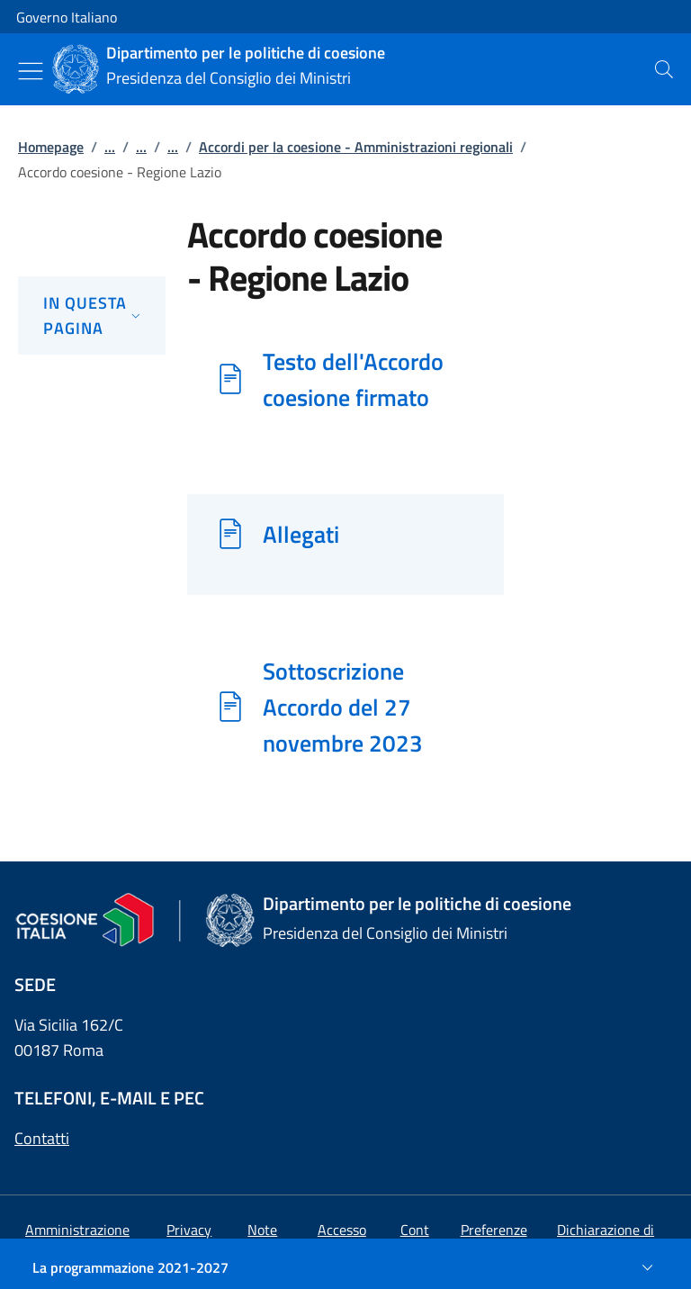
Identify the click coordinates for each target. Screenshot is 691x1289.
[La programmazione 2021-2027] (345, 1267)
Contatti (41, 1138)
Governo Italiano (66, 17)
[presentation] (664, 69)
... (109, 147)
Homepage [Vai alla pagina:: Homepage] (51, 147)
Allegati (301, 534)
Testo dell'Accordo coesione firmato (353, 379)
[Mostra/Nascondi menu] (30, 71)
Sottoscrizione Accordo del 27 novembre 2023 (343, 707)
